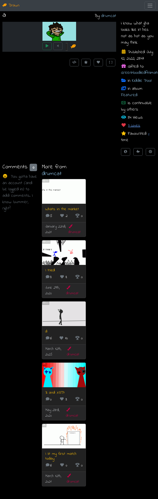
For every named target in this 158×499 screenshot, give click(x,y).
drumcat (108, 16)
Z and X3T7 (54, 393)
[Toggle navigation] (150, 6)
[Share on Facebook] (125, 152)
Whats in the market (62, 209)
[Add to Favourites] (86, 62)
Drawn (10, 5)
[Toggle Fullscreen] (110, 62)
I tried (50, 270)
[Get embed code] (74, 62)
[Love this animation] (98, 62)
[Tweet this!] (138, 152)
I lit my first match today (60, 456)
